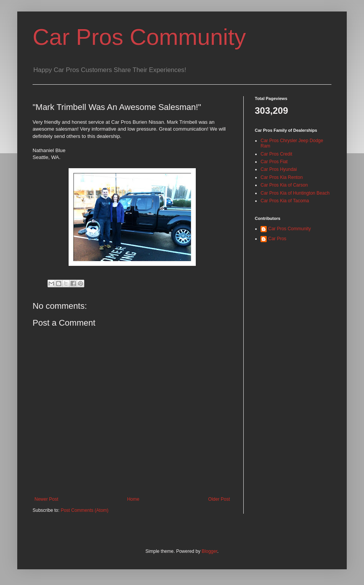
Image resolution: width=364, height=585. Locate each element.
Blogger (209, 551)
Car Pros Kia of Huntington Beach (295, 193)
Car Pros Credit (276, 154)
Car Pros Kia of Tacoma (285, 200)
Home (133, 499)
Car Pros (277, 238)
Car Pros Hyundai (279, 169)
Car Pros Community (139, 37)
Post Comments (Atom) (84, 510)
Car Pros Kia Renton (282, 177)
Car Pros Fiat (274, 161)
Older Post (219, 499)
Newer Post (46, 499)
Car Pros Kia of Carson (284, 185)
